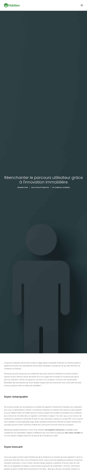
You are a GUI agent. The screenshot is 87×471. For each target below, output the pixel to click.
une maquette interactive (54, 430)
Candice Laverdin (62, 187)
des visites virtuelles (72, 433)
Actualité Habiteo (41, 187)
